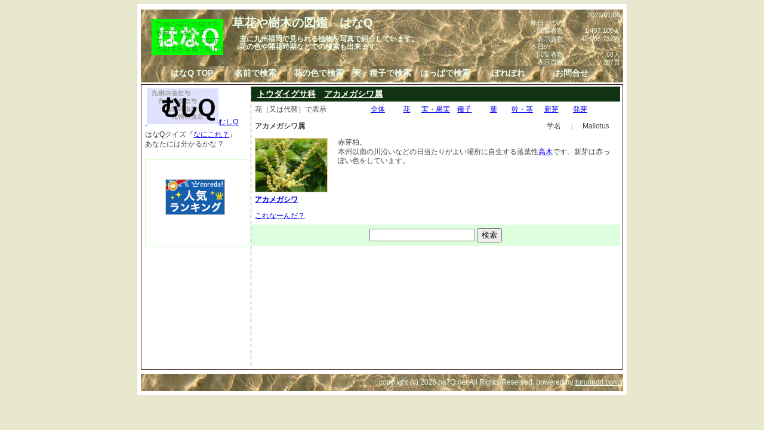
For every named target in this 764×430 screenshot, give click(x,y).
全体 (378, 109)
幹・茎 (522, 109)
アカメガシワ (291, 195)
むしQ (192, 122)
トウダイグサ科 (286, 94)
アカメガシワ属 (353, 94)
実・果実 (435, 109)
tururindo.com (597, 382)
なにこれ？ (211, 134)
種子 (464, 109)
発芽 (580, 109)
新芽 (551, 109)
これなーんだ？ (280, 215)
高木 (545, 152)
